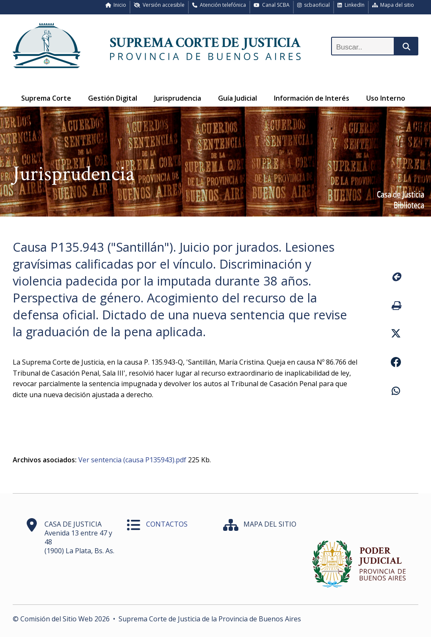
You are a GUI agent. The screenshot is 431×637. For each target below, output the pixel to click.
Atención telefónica (219, 4)
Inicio (116, 4)
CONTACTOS (167, 524)
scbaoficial (313, 4)
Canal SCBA (272, 4)
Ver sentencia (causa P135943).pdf (132, 459)
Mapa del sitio (393, 4)
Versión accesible (159, 4)
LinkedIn (351, 4)
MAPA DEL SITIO (269, 524)
